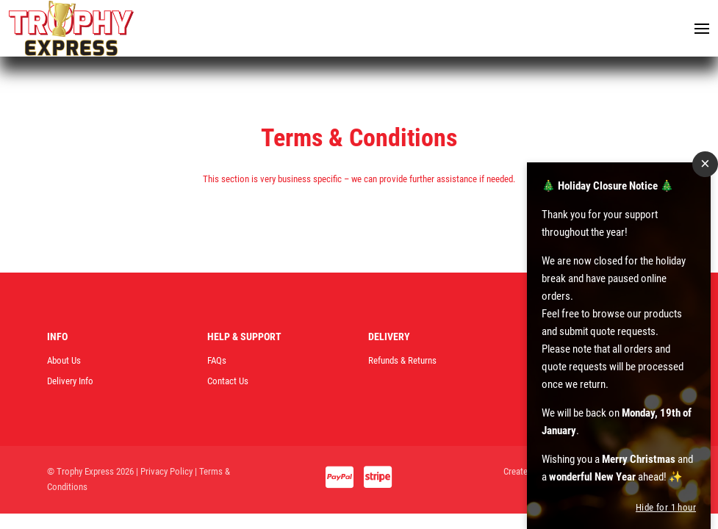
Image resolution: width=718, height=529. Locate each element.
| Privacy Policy (164, 471)
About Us (64, 360)
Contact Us (227, 380)
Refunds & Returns (402, 360)
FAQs (216, 360)
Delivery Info (70, 380)
